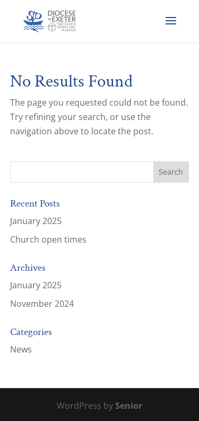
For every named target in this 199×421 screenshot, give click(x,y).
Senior (128, 405)
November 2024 (42, 304)
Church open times (48, 239)
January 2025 (36, 221)
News (21, 349)
